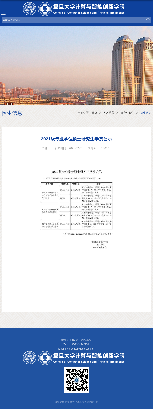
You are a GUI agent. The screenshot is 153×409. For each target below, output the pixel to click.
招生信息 (145, 112)
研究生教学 (127, 112)
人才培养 (108, 112)
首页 (94, 112)
